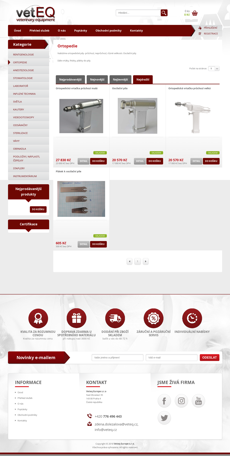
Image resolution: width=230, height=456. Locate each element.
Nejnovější (97, 79)
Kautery (18, 109)
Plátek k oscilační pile (68, 171)
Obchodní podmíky (108, 30)
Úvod (17, 30)
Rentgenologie (23, 54)
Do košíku (38, 209)
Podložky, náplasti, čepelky (26, 158)
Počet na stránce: (198, 68)
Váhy (16, 140)
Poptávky (80, 30)
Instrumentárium (25, 176)
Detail (83, 161)
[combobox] (213, 68)
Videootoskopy (23, 117)
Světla (17, 101)
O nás (62, 30)
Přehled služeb (39, 30)
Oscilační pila (119, 88)
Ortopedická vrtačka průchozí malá (76, 88)
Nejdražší (142, 79)
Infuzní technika (24, 93)
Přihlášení (210, 27)
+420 (108, 416)
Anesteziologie (23, 70)
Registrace (211, 33)
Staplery (19, 168)
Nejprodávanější (70, 79)
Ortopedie (20, 62)
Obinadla (19, 148)
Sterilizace (20, 133)
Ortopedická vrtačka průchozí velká (189, 88)
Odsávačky (20, 125)
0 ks (187, 13)
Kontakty (136, 30)
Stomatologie (23, 78)
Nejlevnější (120, 79)
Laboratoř (20, 86)
